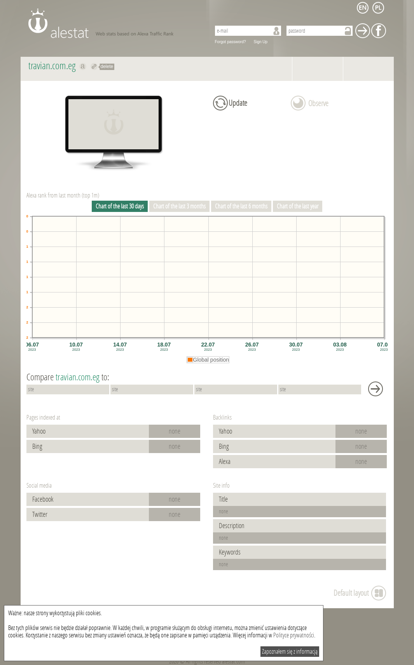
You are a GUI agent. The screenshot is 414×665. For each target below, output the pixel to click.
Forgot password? (230, 42)
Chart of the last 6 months (241, 206)
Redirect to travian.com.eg (94, 66)
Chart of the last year (297, 206)
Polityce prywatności (293, 635)
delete (107, 66)
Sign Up (261, 42)
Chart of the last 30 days (120, 206)
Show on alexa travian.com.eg (83, 66)
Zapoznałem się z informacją (290, 651)
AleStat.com (114, 23)
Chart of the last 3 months (179, 206)
